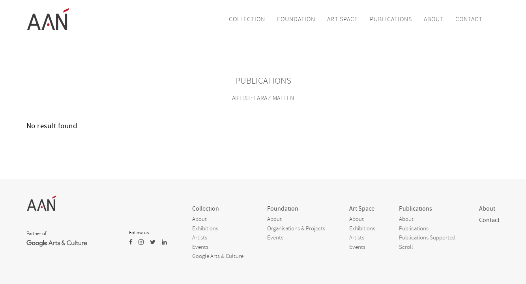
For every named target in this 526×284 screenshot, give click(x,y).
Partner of (36, 233)
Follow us (139, 233)
